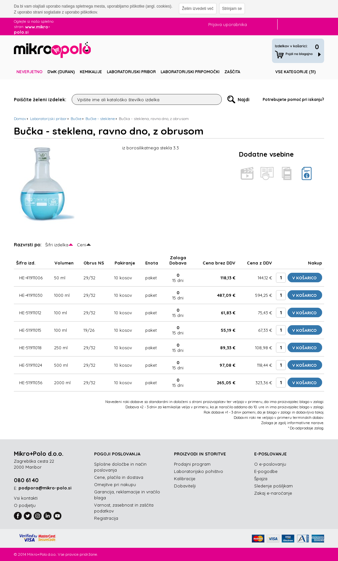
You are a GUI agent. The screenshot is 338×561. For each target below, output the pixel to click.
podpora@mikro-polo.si (44, 487)
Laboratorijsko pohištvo (198, 471)
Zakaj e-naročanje (273, 493)
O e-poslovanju (270, 464)
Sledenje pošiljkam (273, 485)
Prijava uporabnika (227, 24)
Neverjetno (30, 71)
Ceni (81, 244)
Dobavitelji (185, 485)
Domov (20, 118)
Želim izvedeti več (197, 8)
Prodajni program (192, 464)
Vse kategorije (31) (295, 71)
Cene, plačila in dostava (118, 477)
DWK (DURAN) (61, 71)
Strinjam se (232, 8)
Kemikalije (91, 71)
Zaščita (232, 71)
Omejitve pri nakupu (115, 484)
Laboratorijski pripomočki (190, 71)
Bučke (76, 118)
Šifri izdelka (56, 244)
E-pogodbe (266, 471)
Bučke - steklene (100, 118)
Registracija (106, 518)
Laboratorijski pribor (131, 71)
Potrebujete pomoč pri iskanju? (293, 99)
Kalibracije (184, 478)
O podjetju (25, 505)
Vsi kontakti (26, 498)
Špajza (260, 478)
